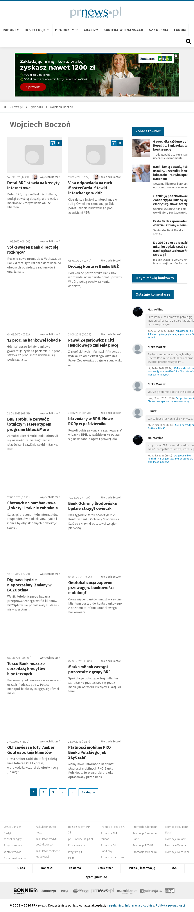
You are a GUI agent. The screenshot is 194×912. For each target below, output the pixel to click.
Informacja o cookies (139, 905)
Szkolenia (159, 30)
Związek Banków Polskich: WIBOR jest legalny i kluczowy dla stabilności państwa (170, 458)
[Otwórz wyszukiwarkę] (188, 41)
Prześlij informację (142, 868)
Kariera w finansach (123, 30)
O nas (21, 868)
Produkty (66, 30)
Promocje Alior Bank (145, 826)
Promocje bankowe (112, 857)
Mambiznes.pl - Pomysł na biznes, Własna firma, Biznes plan (127, 890)
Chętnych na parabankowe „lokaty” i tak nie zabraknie (32, 505)
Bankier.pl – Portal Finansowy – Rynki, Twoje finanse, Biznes (48, 890)
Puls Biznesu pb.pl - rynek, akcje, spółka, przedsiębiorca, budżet (169, 890)
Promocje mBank (175, 839)
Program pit (75, 852)
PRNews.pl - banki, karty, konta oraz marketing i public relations (103, 890)
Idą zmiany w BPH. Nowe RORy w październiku (90, 421)
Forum (180, 30)
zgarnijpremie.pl (97, 877)
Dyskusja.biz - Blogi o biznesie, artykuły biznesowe (151, 890)
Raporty (11, 30)
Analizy (91, 30)
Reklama (75, 868)
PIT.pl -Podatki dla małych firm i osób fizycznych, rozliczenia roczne (64, 890)
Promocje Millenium (145, 852)
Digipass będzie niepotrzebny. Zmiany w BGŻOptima (29, 585)
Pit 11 (71, 858)
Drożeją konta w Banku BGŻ (93, 266)
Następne (88, 792)
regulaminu (115, 905)
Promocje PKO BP (143, 845)
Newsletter (105, 868)
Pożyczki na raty (13, 845)
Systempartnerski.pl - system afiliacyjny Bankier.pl (81, 890)
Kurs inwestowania (15, 858)
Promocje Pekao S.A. (113, 826)
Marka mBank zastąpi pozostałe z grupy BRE (89, 669)
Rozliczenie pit (77, 845)
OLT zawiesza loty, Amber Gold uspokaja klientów (30, 750)
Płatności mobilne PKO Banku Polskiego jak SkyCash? (89, 752)
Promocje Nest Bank (177, 852)
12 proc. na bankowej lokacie (34, 340)
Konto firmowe (12, 852)
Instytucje (37, 30)
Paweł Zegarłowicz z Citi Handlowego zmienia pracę (93, 343)
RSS (174, 868)
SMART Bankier (12, 826)
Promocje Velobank (177, 845)
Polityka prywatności (170, 905)
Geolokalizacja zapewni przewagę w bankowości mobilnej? (91, 587)
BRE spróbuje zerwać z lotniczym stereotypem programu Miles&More (29, 424)
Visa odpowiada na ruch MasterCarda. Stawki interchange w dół (90, 188)
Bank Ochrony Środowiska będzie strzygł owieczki (92, 506)
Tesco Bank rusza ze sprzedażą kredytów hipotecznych (26, 668)
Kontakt (46, 868)
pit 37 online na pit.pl (80, 839)
